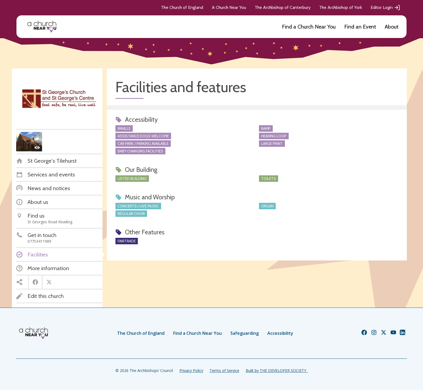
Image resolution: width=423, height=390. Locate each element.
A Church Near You (229, 7)
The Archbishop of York (340, 7)
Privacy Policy (191, 370)
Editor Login (385, 7)
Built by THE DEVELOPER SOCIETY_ (277, 370)
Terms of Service (224, 370)
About (391, 26)
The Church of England (182, 7)
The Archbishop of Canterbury (283, 7)
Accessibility (280, 333)
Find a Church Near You (309, 26)
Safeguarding (244, 333)
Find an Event (360, 26)
